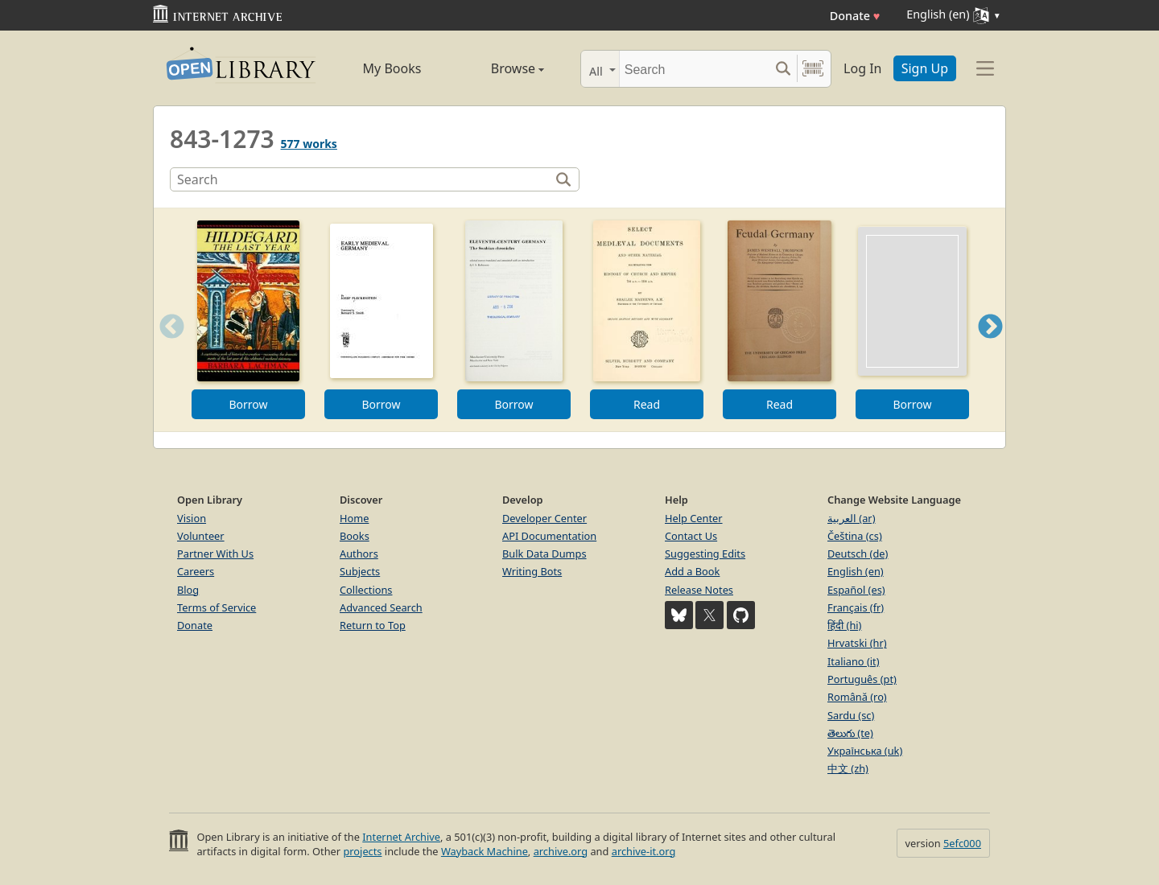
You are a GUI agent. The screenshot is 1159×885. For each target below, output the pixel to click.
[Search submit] (783, 69)
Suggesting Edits (705, 553)
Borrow (248, 404)
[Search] (694, 68)
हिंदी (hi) (844, 625)
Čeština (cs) (854, 536)
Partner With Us (215, 553)
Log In (862, 68)
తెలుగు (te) (850, 733)
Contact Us (691, 536)
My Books (392, 68)
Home (354, 518)
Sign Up (924, 68)
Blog (188, 589)
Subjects (360, 571)
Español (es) (856, 589)
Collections (366, 589)
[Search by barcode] (813, 69)
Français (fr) (855, 607)
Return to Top (373, 625)
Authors (359, 553)
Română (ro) (857, 696)
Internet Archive (401, 836)
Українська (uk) (864, 750)
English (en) (855, 571)
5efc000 (962, 843)
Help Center (694, 518)
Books (354, 536)
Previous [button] (167, 346)
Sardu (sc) (850, 715)
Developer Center (544, 518)
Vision (191, 518)
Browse (499, 68)
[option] (248, 320)
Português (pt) (862, 679)
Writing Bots (532, 571)
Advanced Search (381, 607)
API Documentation (549, 536)
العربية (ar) (851, 518)
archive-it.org (644, 851)
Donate (855, 15)
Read (646, 404)
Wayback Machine (484, 851)
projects (362, 851)
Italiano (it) (853, 661)
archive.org (561, 851)
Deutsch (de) (857, 553)
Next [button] (990, 346)
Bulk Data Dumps (544, 553)
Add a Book (692, 571)
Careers (195, 571)
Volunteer (201, 536)
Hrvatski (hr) (857, 643)
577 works (309, 143)
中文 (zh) (847, 768)
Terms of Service (216, 607)
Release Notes (699, 589)
